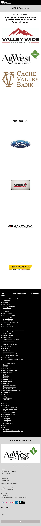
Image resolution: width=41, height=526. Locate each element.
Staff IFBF (5, 421)
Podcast (5, 403)
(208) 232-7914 (5, 480)
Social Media (6, 418)
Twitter (4, 425)
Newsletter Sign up (8, 392)
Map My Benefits (7, 379)
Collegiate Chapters (8, 320)
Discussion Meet (7, 337)
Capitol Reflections (8, 319)
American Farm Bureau (9, 306)
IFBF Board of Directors (9, 363)
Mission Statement (8, 388)
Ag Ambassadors (7, 304)
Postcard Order (7, 405)
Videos (4, 427)
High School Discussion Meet (10, 354)
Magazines (6, 377)
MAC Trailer (6, 376)
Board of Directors (7, 313)
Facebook (5, 348)
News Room (6, 396)
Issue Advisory (6, 368)
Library (4, 374)
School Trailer (6, 416)
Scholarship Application (9, 414)
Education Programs (8, 341)
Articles (5, 309)
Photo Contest (6, 399)
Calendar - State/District (9, 315)
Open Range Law (7, 398)
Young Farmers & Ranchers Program (13, 431)
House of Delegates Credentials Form (13, 359)
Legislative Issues (7, 372)
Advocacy (5, 302)
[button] (20, 521)
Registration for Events (9, 412)
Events (4, 343)
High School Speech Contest (10, 355)
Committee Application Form (10, 322)
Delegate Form (7, 333)
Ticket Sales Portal (8, 423)
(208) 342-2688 (5, 495)
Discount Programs (8, 335)
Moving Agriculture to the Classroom (12, 390)
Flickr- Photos (6, 350)
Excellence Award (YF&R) (10, 344)
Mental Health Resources (9, 387)
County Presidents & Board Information (13, 330)
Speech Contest (7, 420)
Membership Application (9, 385)
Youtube (5, 432)
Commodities (6, 324)
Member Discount (7, 383)
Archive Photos (7, 308)
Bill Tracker (6, 311)
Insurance (5, 366)
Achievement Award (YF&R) (10, 298)
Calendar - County (8, 317)
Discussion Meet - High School (11, 339)
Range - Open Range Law (10, 409)
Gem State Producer (8, 352)
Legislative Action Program (10, 370)
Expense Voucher (7, 346)
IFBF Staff (5, 365)
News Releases (7, 394)
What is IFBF (6, 429)
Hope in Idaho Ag (7, 357)
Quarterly (5, 410)
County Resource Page (9, 332)
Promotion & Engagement (10, 407)
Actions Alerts (6, 300)
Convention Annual (8, 326)
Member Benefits (7, 381)
